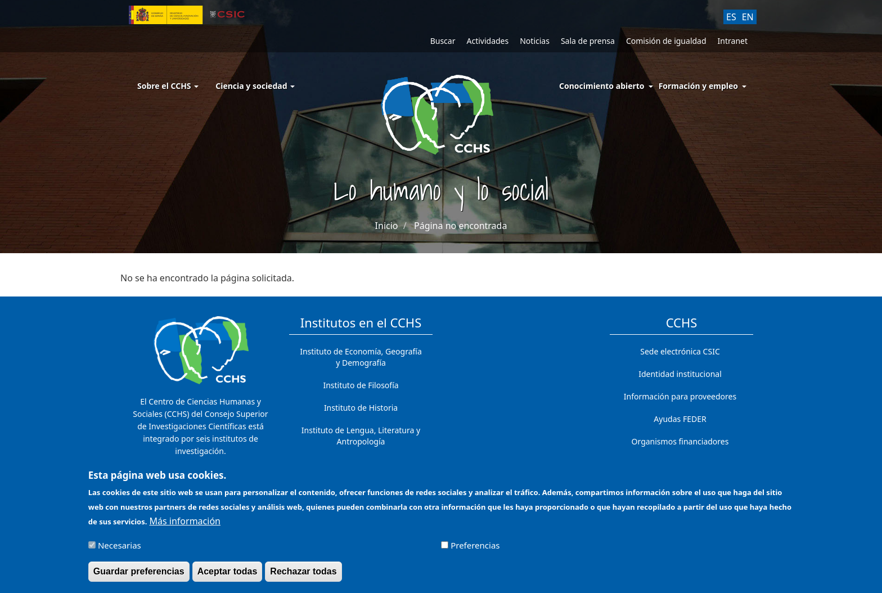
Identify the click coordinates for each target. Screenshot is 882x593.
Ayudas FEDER (680, 419)
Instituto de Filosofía (360, 385)
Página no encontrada (460, 225)
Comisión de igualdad (666, 40)
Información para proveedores (680, 396)
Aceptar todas (227, 576)
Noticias (535, 40)
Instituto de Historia (361, 407)
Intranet (733, 40)
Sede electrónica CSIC (679, 351)
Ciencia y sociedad (255, 85)
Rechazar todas (303, 576)
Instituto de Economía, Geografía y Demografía (361, 357)
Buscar (443, 40)
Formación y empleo (698, 85)
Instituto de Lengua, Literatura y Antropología (361, 436)
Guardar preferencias (138, 576)
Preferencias (475, 549)
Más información (185, 526)
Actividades (487, 40)
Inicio (386, 225)
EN (748, 17)
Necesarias (119, 549)
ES (731, 17)
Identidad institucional (680, 374)
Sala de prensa (588, 40)
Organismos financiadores (680, 441)
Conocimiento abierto (602, 85)
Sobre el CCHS (168, 85)
